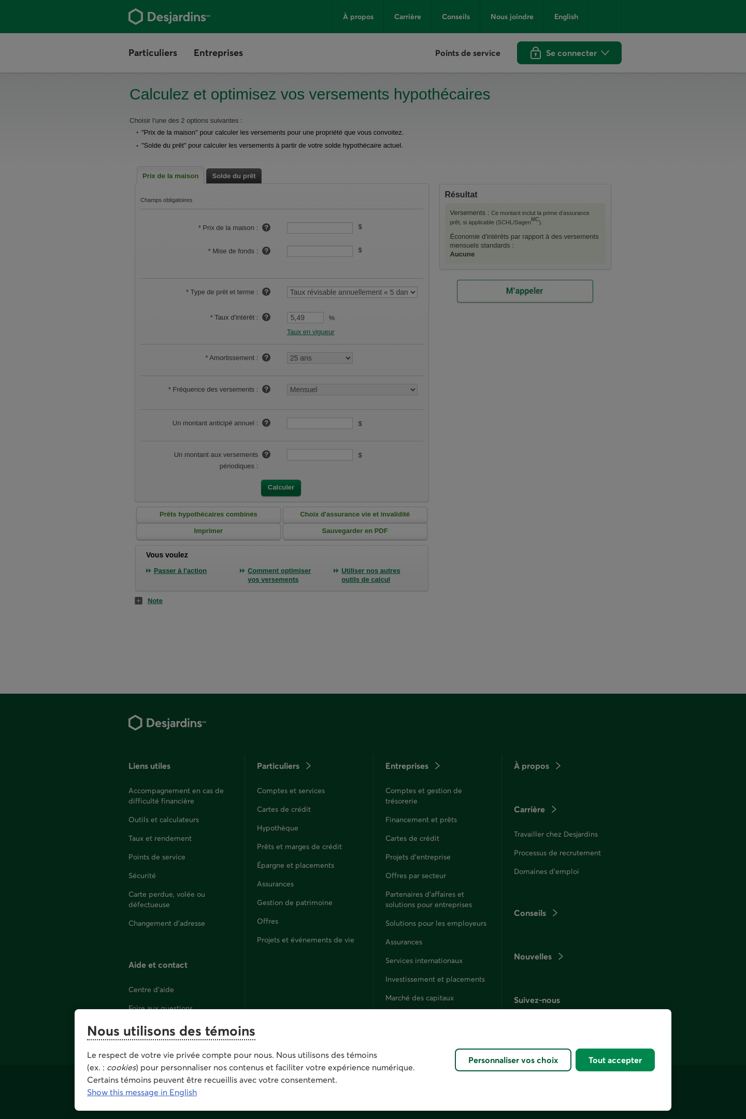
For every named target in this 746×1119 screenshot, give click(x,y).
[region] (373, 1060)
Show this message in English (142, 1092)
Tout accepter (615, 1060)
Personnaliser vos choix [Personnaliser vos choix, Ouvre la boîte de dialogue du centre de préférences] (513, 1060)
